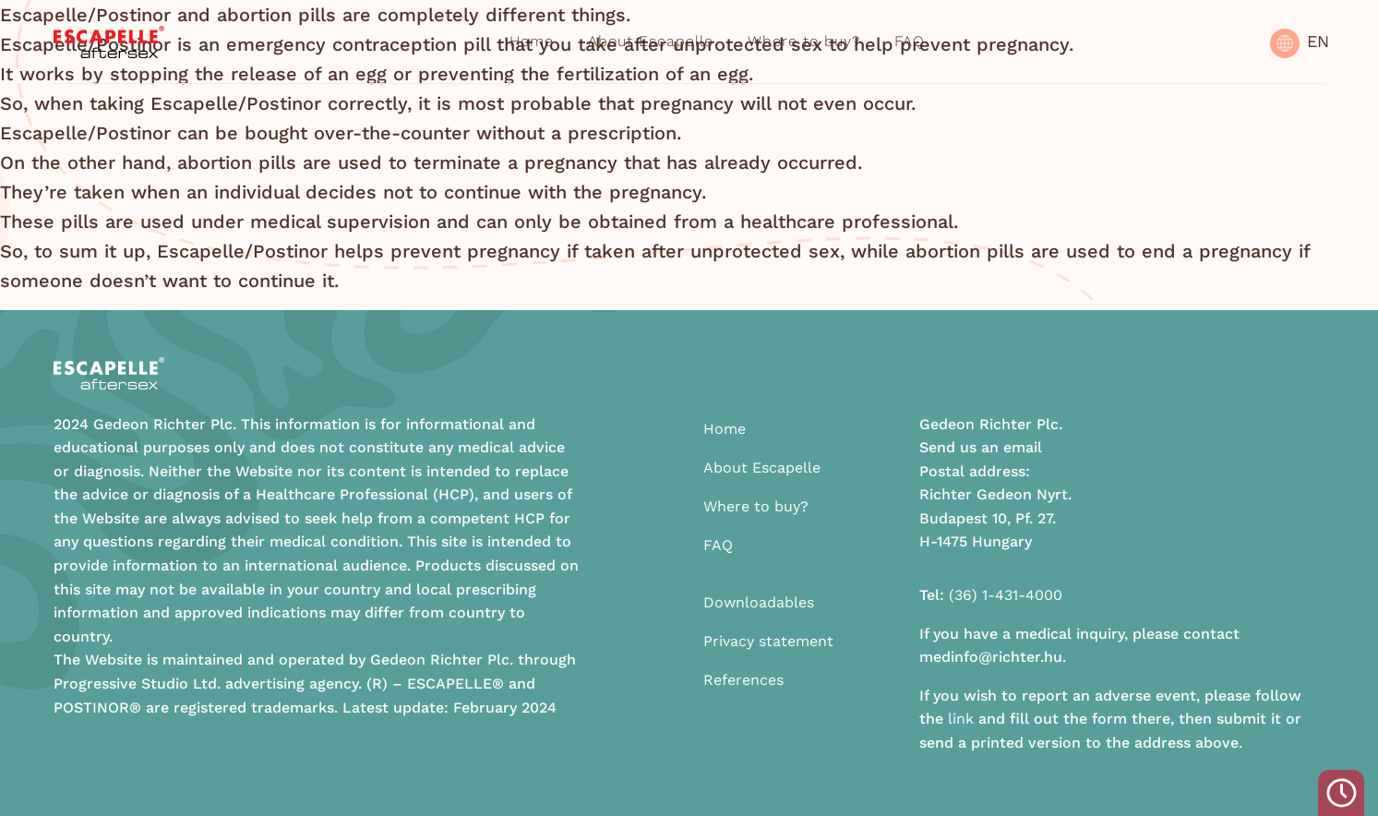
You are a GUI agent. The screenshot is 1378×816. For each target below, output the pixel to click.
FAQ (909, 41)
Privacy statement (768, 641)
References (743, 680)
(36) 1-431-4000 (1005, 595)
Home (531, 41)
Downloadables (758, 602)
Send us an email (980, 447)
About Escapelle (650, 41)
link (961, 718)
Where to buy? (804, 41)
